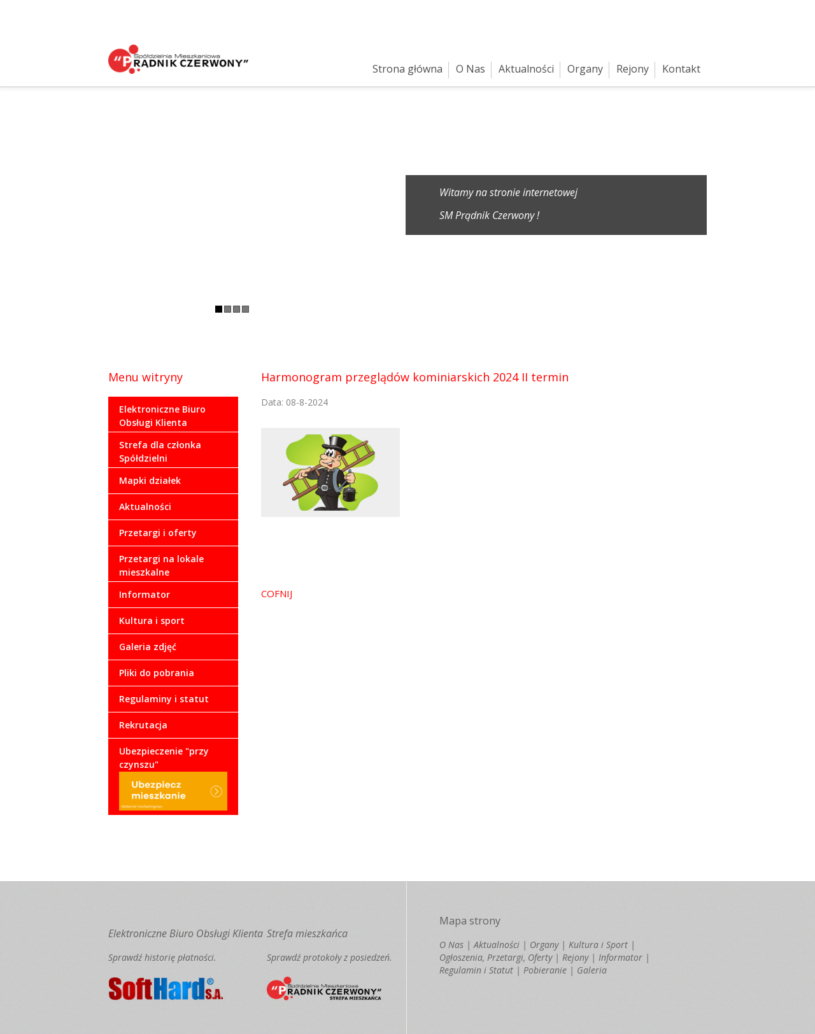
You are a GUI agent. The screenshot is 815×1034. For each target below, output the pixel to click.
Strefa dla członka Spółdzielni (160, 451)
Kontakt (681, 69)
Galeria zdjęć (147, 647)
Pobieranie (545, 970)
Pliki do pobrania (156, 673)
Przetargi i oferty (158, 533)
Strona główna (407, 69)
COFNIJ (276, 593)
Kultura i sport (152, 620)
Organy (585, 69)
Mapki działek (150, 480)
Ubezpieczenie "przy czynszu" (173, 778)
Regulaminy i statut (164, 699)
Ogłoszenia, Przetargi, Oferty (495, 957)
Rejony (632, 69)
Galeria (592, 970)
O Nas (470, 69)
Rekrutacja (143, 725)
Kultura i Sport (598, 944)
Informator (144, 594)
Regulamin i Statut (476, 970)
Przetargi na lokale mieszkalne (161, 565)
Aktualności (526, 69)
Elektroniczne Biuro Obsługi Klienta (162, 415)
